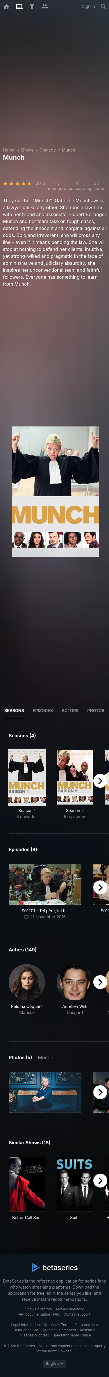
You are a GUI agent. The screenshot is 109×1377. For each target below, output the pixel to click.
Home (8, 149)
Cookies (50, 1325)
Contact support (77, 1314)
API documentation (34, 1314)
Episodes (43, 710)
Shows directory (38, 1309)
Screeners (67, 1330)
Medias (49, 1330)
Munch (68, 149)
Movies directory (70, 1309)
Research (87, 1330)
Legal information (25, 1325)
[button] (27, 996)
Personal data (86, 1325)
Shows (26, 149)
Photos (95, 710)
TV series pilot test (33, 1335)
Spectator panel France (72, 1335)
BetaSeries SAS (26, 1330)
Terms (66, 1325)
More (43, 1057)
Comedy (48, 149)
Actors (70, 710)
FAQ (56, 1314)
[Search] (103, 6)
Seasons (14, 710)
